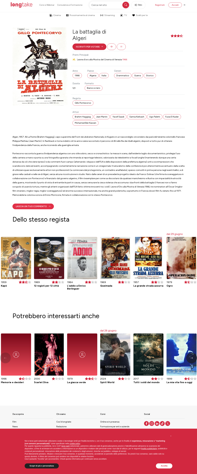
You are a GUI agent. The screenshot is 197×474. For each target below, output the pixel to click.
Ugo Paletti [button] (154, 116)
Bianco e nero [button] (93, 88)
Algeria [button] (93, 75)
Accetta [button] (164, 466)
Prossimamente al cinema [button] (80, 15)
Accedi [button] (175, 5)
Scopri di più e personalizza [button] (42, 466)
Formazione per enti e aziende (114, 426)
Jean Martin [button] (101, 116)
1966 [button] (77, 75)
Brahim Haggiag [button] (83, 116)
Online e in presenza (109, 421)
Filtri (138, 5)
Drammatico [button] (122, 75)
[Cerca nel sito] (109, 5)
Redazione (61, 426)
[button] (89, 47)
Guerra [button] (137, 75)
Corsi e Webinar (46, 5)
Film (14, 421)
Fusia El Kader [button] (172, 116)
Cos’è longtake (63, 421)
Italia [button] (104, 75)
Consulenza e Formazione (69, 5)
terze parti (65, 446)
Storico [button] (150, 75)
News (15, 426)
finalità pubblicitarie (149, 449)
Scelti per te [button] (139, 15)
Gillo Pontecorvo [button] (83, 103)
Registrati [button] (160, 5)
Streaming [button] (107, 15)
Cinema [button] (55, 15)
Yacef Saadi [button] (118, 116)
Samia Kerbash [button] (136, 116)
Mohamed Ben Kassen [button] (85, 123)
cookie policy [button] (75, 443)
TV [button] (123, 15)
